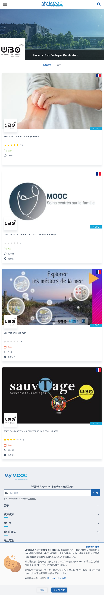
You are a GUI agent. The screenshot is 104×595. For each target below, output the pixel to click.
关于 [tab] (59, 64)
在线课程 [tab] (47, 64)
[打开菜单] (4, 4)
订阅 (95, 492)
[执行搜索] (99, 4)
